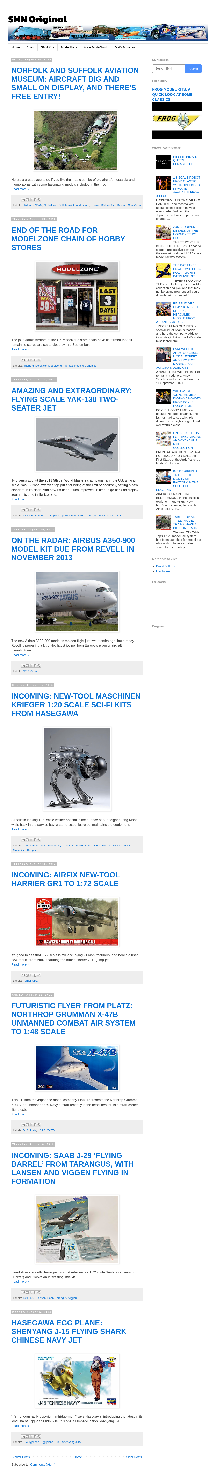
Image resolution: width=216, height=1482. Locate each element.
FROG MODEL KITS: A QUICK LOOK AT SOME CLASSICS (172, 94)
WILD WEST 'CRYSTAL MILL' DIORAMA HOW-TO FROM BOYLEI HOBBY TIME (187, 398)
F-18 (25, 1130)
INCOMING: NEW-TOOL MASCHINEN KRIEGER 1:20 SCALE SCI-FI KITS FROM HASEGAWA (76, 705)
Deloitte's (41, 365)
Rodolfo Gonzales (85, 365)
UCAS (41, 1130)
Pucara (95, 205)
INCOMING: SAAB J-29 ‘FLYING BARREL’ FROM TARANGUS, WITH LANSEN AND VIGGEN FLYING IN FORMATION (72, 1168)
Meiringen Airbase (76, 515)
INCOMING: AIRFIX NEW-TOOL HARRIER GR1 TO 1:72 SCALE (65, 879)
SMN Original (37, 19)
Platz (33, 1130)
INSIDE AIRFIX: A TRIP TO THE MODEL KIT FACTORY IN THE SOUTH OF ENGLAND (177, 480)
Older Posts (134, 1457)
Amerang (28, 365)
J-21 (25, 1298)
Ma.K (127, 845)
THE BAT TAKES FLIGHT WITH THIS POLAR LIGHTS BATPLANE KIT (187, 270)
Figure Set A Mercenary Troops (51, 845)
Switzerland (105, 515)
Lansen (41, 1298)
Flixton (27, 205)
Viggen (72, 1298)
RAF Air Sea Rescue (114, 205)
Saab (50, 1298)
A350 (26, 671)
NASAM (37, 205)
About (30, 47)
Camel (27, 845)
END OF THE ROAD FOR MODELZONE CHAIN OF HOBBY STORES (68, 239)
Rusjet (93, 515)
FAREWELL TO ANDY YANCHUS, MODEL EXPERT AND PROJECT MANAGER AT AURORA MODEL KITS (177, 358)
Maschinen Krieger (24, 850)
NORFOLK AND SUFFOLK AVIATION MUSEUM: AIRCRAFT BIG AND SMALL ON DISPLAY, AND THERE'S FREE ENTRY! (75, 83)
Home (16, 47)
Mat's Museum (125, 47)
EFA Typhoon (31, 1442)
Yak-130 (119, 515)
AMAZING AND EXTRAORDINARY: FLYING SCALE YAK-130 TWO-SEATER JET (71, 399)
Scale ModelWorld (95, 47)
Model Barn (69, 47)
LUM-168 (78, 845)
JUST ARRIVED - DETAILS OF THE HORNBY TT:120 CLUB (185, 232)
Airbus (34, 671)
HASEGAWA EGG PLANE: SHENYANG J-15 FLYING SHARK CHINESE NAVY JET (68, 1331)
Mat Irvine (163, 571)
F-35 (57, 1442)
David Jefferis (165, 566)
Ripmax (68, 365)
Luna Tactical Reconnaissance (103, 845)
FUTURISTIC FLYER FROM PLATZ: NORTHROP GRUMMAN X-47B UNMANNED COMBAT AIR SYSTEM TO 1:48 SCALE (73, 1019)
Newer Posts (21, 1457)
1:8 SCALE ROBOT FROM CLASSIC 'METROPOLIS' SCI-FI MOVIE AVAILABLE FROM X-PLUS (179, 187)
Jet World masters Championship (43, 515)
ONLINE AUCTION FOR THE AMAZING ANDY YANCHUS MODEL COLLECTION (187, 440)
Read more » (20, 189)
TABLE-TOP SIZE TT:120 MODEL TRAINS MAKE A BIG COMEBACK (185, 522)
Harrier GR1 (30, 980)
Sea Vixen (134, 205)
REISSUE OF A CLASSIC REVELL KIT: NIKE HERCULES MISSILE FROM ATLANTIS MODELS (177, 313)
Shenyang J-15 (71, 1442)
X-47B (51, 1130)
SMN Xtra (47, 47)
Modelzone (55, 365)
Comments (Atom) (42, 1464)
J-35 (32, 1298)
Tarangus (61, 1298)
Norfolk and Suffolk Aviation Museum (66, 205)
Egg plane (47, 1442)
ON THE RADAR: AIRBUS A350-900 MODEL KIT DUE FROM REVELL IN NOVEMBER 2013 (73, 549)
